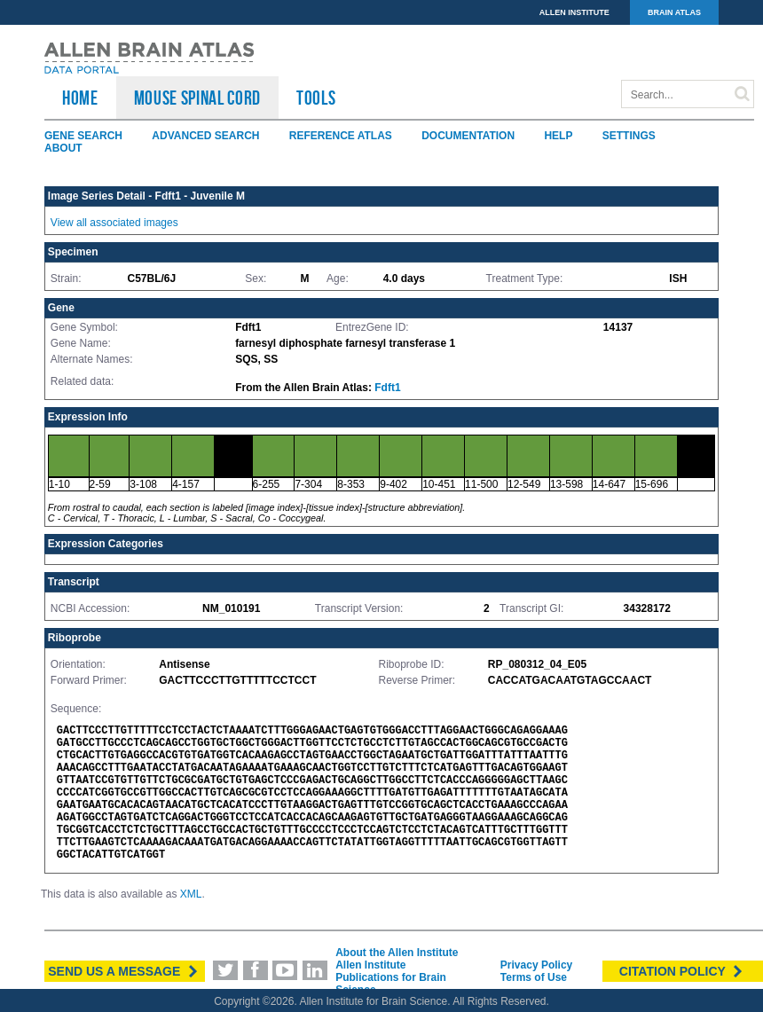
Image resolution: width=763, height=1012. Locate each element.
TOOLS (315, 97)
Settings (629, 135)
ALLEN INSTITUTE (574, 12)
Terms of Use (533, 977)
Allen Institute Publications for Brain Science (390, 977)
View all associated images (114, 222)
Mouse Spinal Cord (197, 97)
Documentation (468, 135)
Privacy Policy (536, 965)
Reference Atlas (340, 135)
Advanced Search (205, 135)
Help (558, 135)
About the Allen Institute (396, 952)
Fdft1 (387, 387)
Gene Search (83, 135)
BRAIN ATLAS (674, 12)
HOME (80, 97)
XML (191, 894)
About (63, 148)
